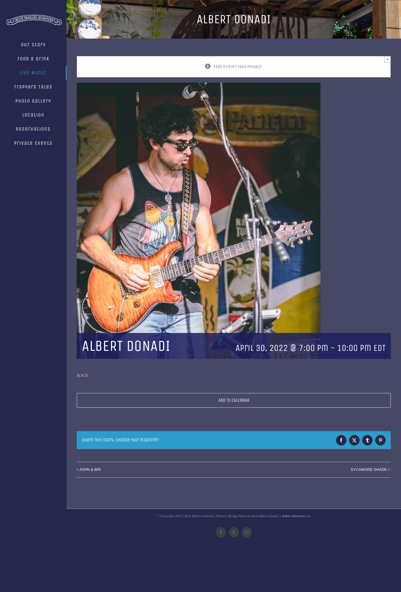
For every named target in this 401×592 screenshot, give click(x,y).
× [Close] (387, 59)
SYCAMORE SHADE (369, 469)
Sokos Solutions (293, 558)
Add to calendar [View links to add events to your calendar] (233, 400)
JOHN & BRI (90, 469)
